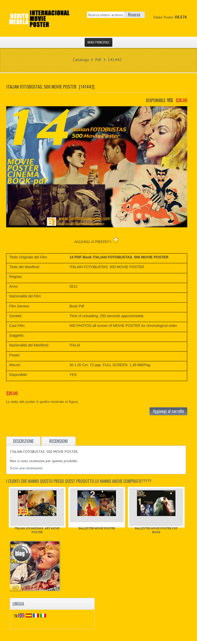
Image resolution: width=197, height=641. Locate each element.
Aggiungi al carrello (168, 411)
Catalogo (81, 59)
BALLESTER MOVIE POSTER (96, 528)
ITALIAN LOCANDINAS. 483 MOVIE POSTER (37, 530)
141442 (115, 59)
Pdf (98, 59)
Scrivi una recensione (26, 468)
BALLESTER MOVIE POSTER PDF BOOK (156, 530)
